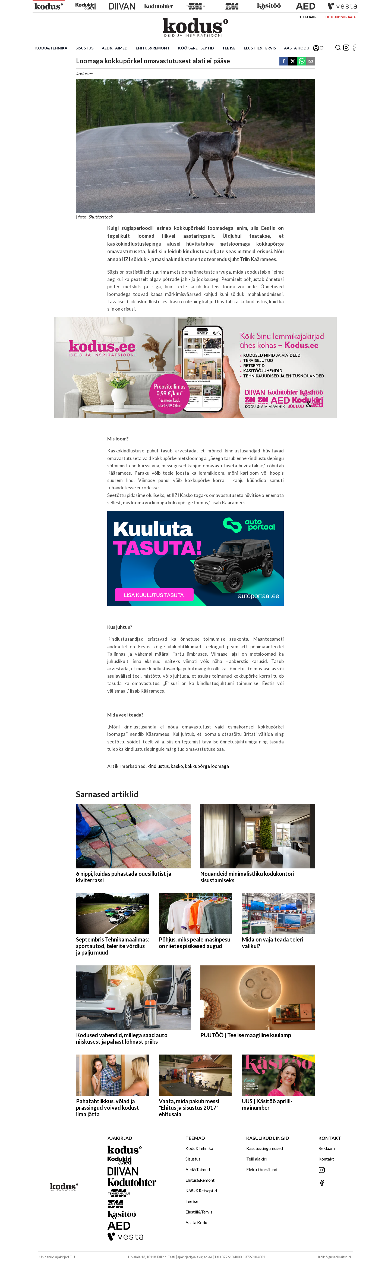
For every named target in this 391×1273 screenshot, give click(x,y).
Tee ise (228, 48)
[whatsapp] (301, 61)
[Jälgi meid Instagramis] (346, 48)
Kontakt (326, 1158)
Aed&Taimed (115, 48)
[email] (310, 61)
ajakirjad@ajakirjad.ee (194, 1257)
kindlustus (158, 766)
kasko (177, 766)
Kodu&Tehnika (51, 48)
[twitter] (292, 61)
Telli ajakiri (307, 17)
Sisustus (84, 48)
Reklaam (327, 1148)
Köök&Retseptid (196, 48)
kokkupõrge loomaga (207, 766)
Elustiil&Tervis (260, 48)
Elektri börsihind (261, 1169)
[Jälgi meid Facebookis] (354, 48)
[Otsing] (338, 48)
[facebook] (283, 61)
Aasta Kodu (296, 48)
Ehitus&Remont (153, 48)
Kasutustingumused (264, 1148)
